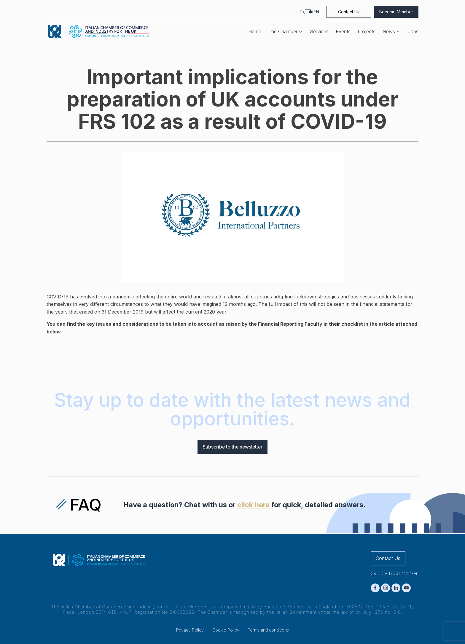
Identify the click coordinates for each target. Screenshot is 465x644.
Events (343, 31)
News (392, 31)
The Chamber (285, 31)
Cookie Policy (225, 630)
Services (319, 31)
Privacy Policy (190, 630)
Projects (366, 31)
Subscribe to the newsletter (232, 447)
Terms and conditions (268, 630)
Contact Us (348, 11)
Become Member (396, 11)
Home (254, 31)
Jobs (413, 31)
